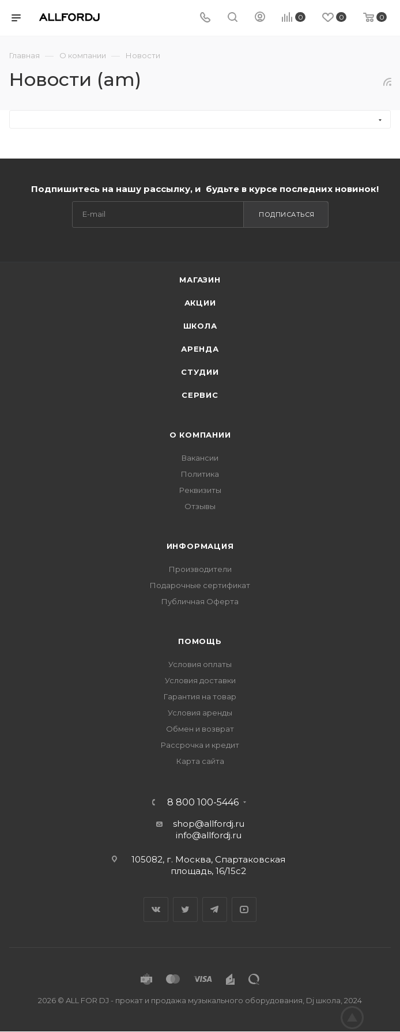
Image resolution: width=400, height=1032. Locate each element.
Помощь (200, 641)
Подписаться (287, 214)
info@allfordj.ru (208, 835)
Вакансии (200, 457)
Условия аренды (200, 712)
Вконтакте (156, 909)
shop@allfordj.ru (208, 823)
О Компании (200, 434)
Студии (200, 371)
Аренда (200, 348)
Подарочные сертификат (200, 585)
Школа (200, 325)
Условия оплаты (200, 664)
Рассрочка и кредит (200, 744)
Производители (200, 569)
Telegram (214, 909)
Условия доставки (200, 680)
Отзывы (200, 506)
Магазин (200, 279)
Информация (200, 546)
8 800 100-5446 (203, 802)
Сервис (200, 395)
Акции (200, 302)
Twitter (185, 909)
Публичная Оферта (200, 601)
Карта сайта (200, 761)
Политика (200, 474)
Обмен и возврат (200, 728)
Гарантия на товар (200, 696)
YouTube (244, 909)
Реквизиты (200, 490)
